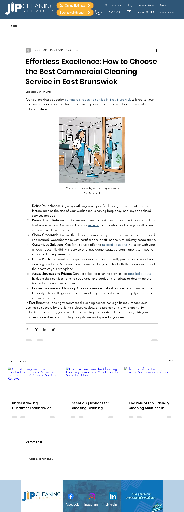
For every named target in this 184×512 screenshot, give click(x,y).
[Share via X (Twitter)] (36, 329)
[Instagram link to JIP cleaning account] (92, 496)
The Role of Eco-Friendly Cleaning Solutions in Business (149, 405)
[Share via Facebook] (27, 329)
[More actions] (156, 50)
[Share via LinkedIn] (45, 329)
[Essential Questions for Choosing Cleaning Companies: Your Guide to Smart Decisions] (92, 381)
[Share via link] (53, 329)
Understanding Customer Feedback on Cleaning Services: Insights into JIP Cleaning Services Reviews (33, 405)
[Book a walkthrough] (75, 12)
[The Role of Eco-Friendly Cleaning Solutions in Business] (150, 381)
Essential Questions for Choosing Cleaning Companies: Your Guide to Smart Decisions (90, 405)
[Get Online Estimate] (75, 5)
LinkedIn (111, 504)
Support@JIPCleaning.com (154, 12)
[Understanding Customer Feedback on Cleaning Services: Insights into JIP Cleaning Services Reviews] (34, 381)
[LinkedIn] (113, 496)
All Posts (12, 25)
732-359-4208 (111, 12)
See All (172, 360)
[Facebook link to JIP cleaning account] (71, 496)
